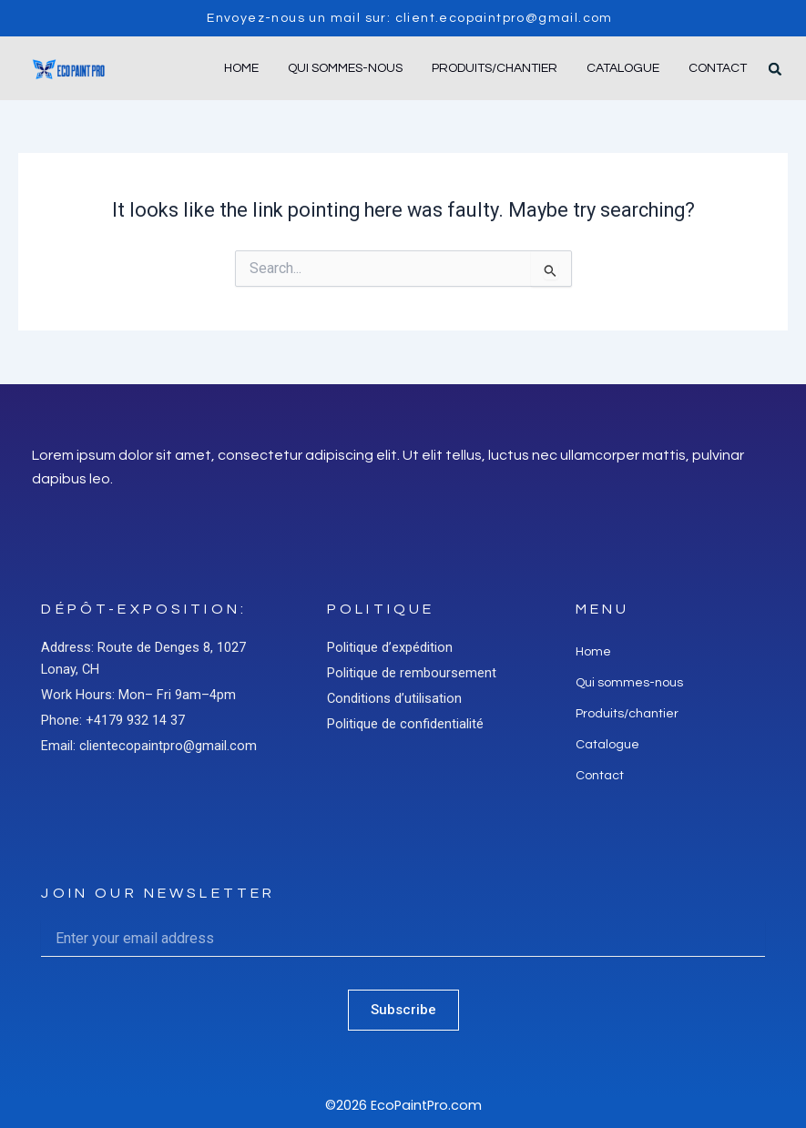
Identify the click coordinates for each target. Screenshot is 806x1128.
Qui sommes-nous (345, 68)
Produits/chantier (494, 68)
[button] (775, 69)
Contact (718, 68)
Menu (603, 609)
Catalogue (623, 68)
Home (241, 68)
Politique (380, 609)
